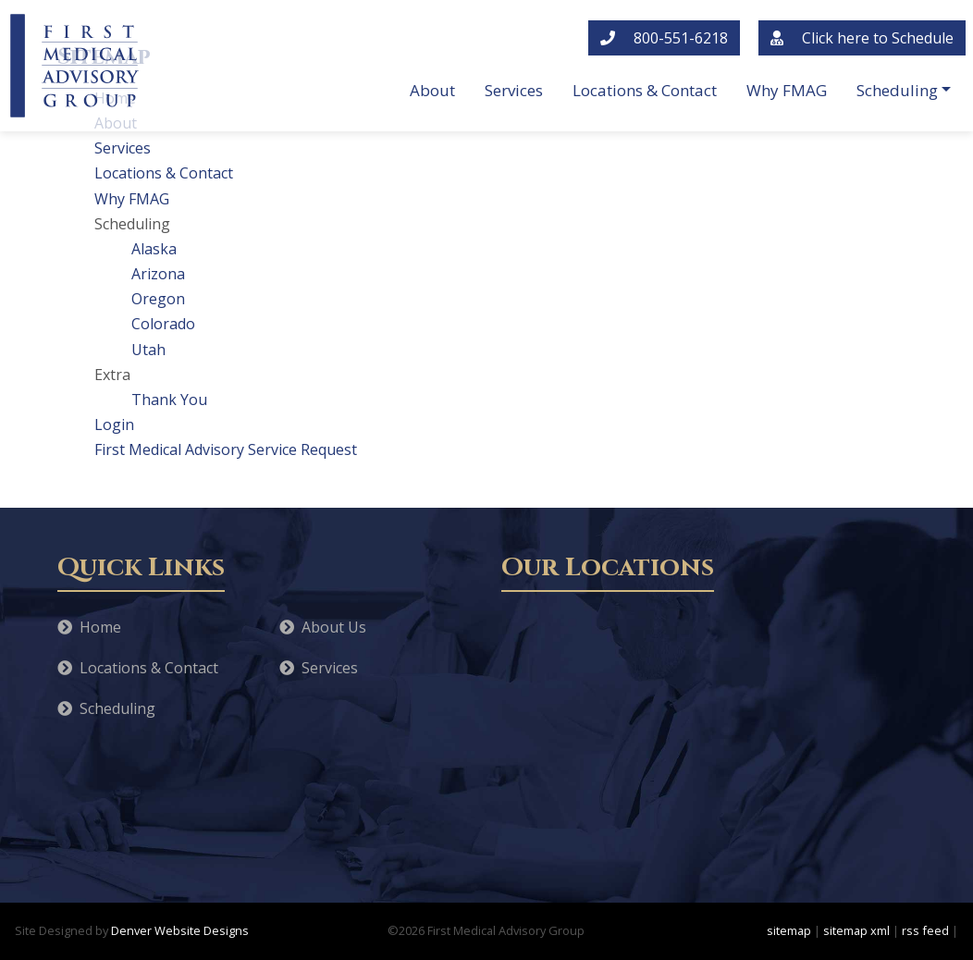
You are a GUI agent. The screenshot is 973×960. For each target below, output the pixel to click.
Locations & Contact (645, 90)
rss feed (925, 930)
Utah (148, 349)
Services (514, 90)
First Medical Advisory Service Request (225, 449)
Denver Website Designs (180, 930)
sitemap (789, 930)
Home (89, 627)
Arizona (158, 274)
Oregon (158, 299)
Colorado (163, 324)
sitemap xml (856, 930)
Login (114, 424)
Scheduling (897, 90)
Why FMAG (786, 90)
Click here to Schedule (862, 38)
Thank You (169, 399)
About (432, 90)
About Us (322, 627)
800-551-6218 (664, 38)
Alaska (154, 249)
